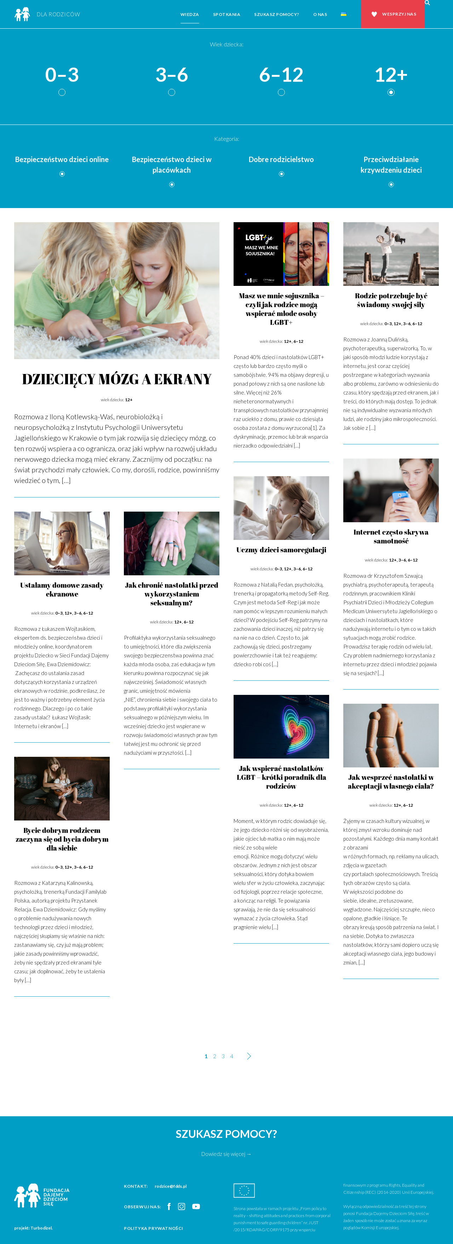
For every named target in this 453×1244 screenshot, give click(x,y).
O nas (320, 14)
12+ (391, 75)
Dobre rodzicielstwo (281, 159)
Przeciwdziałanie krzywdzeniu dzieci (391, 164)
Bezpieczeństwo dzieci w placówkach (172, 164)
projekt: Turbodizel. (33, 1228)
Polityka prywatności (153, 1228)
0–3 (62, 75)
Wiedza (189, 14)
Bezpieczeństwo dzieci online (62, 159)
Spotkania (227, 14)
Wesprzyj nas (399, 14)
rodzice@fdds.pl (171, 1186)
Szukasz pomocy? (276, 14)
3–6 (171, 75)
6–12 (281, 75)
